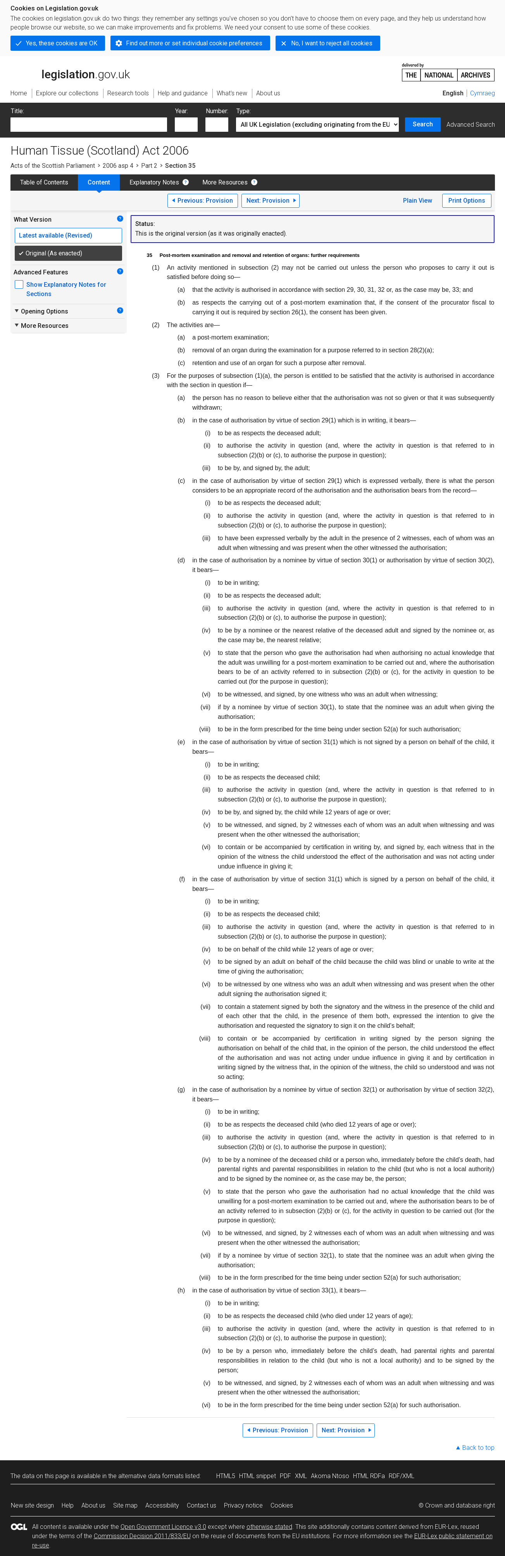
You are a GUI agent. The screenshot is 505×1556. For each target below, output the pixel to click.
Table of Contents (44, 182)
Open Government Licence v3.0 (163, 1526)
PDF (285, 1476)
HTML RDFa (369, 1476)
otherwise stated (269, 1526)
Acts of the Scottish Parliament (52, 165)
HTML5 (225, 1476)
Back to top (478, 1447)
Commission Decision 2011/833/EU (142, 1536)
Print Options (466, 200)
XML (301, 1476)
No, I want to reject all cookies (331, 43)
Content (99, 182)
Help (68, 1505)
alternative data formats (151, 1476)
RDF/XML (401, 1476)
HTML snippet (257, 1476)
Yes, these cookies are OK (61, 43)
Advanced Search (470, 124)
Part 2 (149, 165)
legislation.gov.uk (70, 71)
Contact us (201, 1505)
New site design (32, 1505)
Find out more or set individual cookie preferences (194, 43)
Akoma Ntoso (330, 1476)
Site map (125, 1505)
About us (93, 1505)
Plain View (417, 200)
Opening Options (41, 311)
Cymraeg (482, 93)
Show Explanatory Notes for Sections (66, 289)
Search (423, 124)
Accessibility (162, 1505)
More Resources (225, 182)
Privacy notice (243, 1505)
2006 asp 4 (118, 165)
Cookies (282, 1505)
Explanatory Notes (154, 182)
